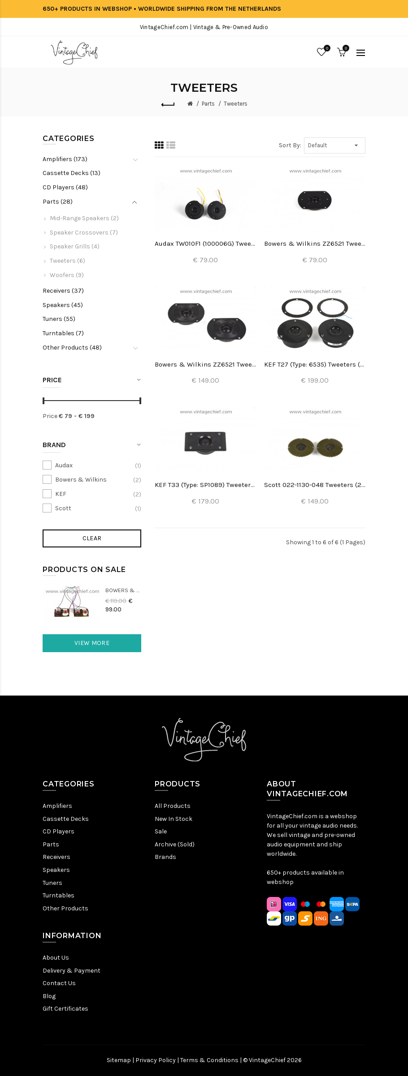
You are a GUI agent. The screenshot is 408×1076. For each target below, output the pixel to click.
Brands (165, 857)
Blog (49, 996)
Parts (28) (58, 201)
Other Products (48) (72, 347)
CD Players (58, 831)
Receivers (56, 857)
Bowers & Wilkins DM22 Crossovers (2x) (123, 590)
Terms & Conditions (209, 1060)
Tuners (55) (59, 319)
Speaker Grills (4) (75, 246)
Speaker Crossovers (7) (84, 232)
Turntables (58, 895)
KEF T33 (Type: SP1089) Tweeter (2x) (205, 485)
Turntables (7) (63, 333)
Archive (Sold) (175, 844)
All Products (173, 806)
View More (91, 643)
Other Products (65, 908)
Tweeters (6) (67, 261)
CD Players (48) (65, 187)
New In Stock (173, 819)
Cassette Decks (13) (71, 173)
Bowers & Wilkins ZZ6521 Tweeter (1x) (314, 243)
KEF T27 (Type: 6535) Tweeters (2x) (314, 364)
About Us (56, 957)
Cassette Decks (66, 819)
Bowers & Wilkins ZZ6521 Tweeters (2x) (205, 364)
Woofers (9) (67, 275)
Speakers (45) (63, 305)
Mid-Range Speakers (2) (84, 218)
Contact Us (59, 983)
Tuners (52, 883)
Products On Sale (84, 569)
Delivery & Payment (71, 970)
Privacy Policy (155, 1060)
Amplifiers (57, 806)
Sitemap (119, 1060)
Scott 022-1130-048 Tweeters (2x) (314, 485)
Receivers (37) (63, 291)
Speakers (56, 870)
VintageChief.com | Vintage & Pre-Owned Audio (204, 27)
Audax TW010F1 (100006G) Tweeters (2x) (205, 243)
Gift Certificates (65, 1008)
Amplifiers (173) (65, 159)
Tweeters (235, 103)
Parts (208, 103)
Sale (161, 831)
